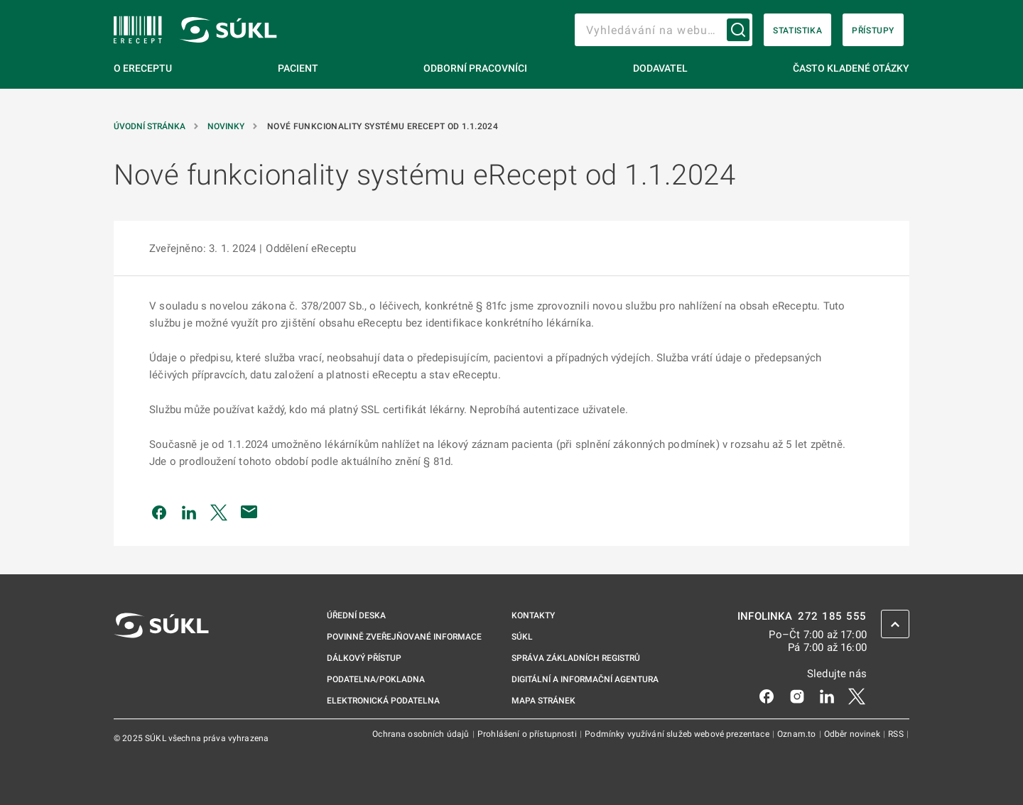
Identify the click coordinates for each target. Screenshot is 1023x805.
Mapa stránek (543, 701)
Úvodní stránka (151, 126)
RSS (897, 734)
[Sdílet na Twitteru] (219, 511)
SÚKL (522, 637)
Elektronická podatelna (383, 701)
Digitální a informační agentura (585, 679)
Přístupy (873, 30)
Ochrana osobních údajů (421, 734)
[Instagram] (797, 695)
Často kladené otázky (851, 68)
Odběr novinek (853, 734)
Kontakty (533, 615)
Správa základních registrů (576, 658)
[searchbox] (663, 29)
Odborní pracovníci (475, 68)
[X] (857, 695)
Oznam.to (797, 734)
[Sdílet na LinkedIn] (189, 511)
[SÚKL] (138, 30)
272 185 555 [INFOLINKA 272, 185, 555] (832, 616)
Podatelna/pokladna (376, 679)
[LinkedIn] (827, 695)
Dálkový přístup (364, 658)
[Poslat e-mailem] (249, 511)
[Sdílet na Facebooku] (159, 511)
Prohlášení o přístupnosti (528, 734)
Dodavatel (660, 68)
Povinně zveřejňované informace (404, 637)
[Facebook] (766, 695)
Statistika (797, 30)
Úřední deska (356, 615)
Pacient (298, 68)
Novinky (227, 126)
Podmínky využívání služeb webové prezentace (678, 734)
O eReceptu (143, 68)
